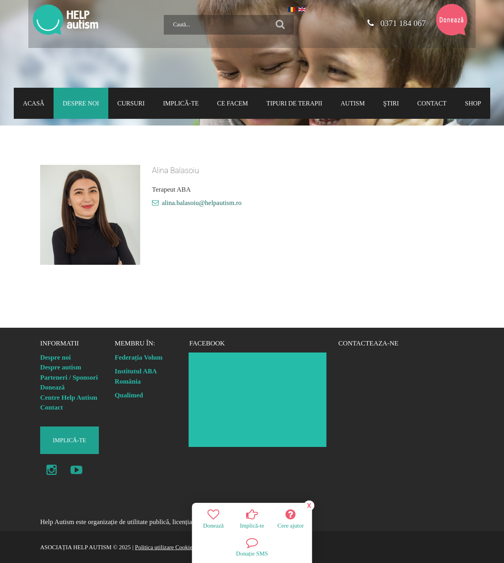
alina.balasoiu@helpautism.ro (202, 203)
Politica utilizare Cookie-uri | (169, 547)
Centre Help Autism (68, 397)
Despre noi (55, 357)
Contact (51, 407)
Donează (52, 387)
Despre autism (60, 367)
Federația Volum (138, 357)
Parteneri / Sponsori (69, 377)
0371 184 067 (396, 23)
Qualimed (129, 395)
